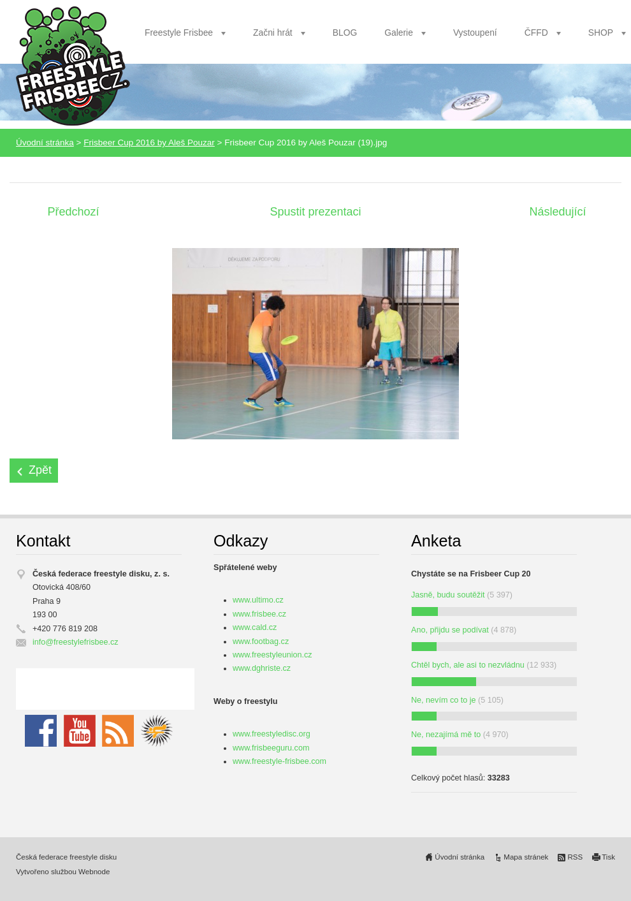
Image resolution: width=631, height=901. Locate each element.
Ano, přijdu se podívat (450, 630)
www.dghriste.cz (262, 668)
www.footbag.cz (261, 641)
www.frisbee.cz (259, 614)
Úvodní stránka (45, 142)
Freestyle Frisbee (179, 32)
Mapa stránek (526, 857)
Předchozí (73, 211)
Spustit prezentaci (315, 211)
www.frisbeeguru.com (271, 748)
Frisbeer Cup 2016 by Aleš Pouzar (149, 142)
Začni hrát (273, 32)
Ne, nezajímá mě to (446, 734)
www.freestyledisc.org (271, 733)
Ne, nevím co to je (443, 700)
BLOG (345, 32)
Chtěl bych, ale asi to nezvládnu (468, 665)
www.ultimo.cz (258, 600)
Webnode (94, 871)
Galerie (398, 32)
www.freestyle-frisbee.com (279, 761)
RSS (575, 857)
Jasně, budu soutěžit (448, 594)
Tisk (608, 857)
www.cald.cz (255, 627)
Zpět (40, 470)
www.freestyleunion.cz (272, 654)
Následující (557, 211)
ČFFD (536, 32)
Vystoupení (475, 32)
